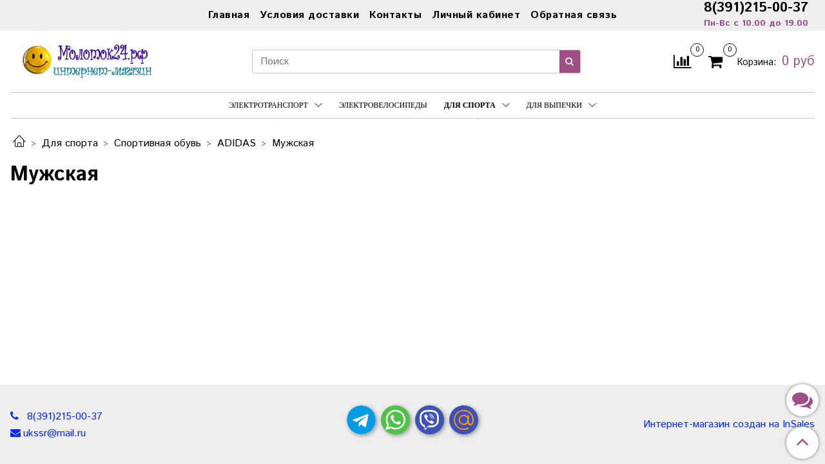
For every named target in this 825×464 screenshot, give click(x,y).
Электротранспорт (275, 105)
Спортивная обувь (157, 143)
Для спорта (477, 105)
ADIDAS (236, 143)
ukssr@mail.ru (54, 433)
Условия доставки (309, 15)
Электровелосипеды (383, 105)
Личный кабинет (476, 15)
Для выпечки (561, 105)
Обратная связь (573, 15)
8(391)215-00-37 (63, 416)
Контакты (395, 15)
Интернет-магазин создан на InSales (729, 425)
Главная (229, 15)
